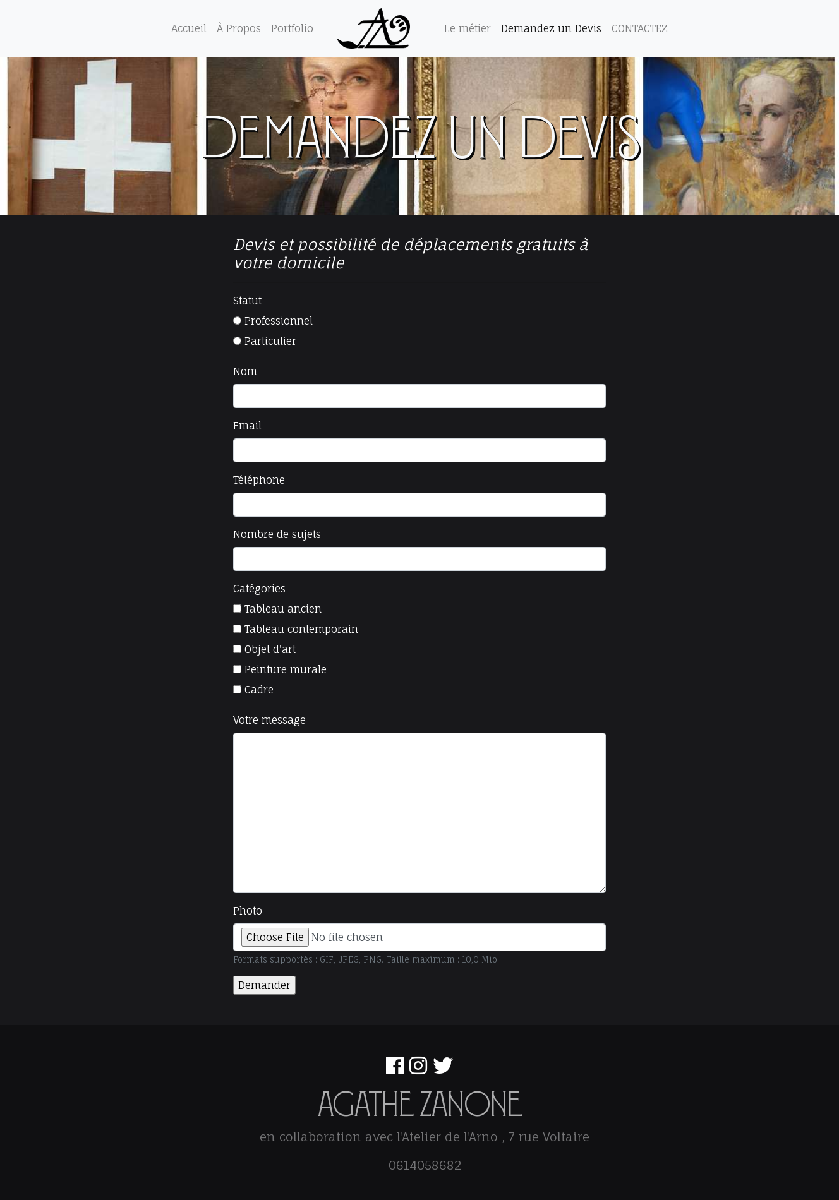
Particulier (264, 341)
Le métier (467, 28)
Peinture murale (280, 669)
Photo (247, 910)
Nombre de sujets (277, 534)
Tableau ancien (277, 609)
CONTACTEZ (640, 28)
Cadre (253, 689)
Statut (247, 300)
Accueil (189, 28)
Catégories (259, 588)
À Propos (239, 28)
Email (247, 425)
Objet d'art (264, 649)
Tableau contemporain (295, 629)
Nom (245, 371)
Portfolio (292, 28)
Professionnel (273, 321)
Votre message (269, 720)
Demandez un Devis (551, 28)
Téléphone (259, 480)
